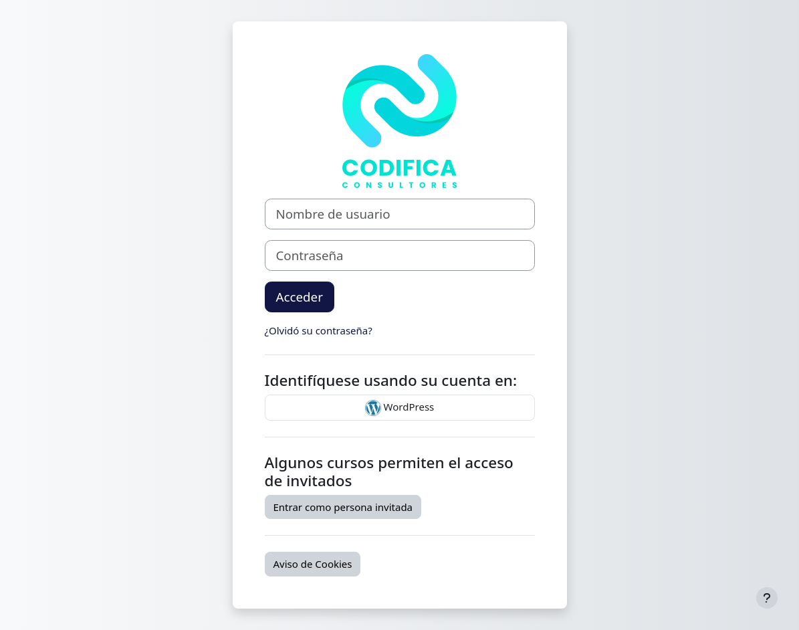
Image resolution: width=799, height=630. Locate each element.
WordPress (400, 408)
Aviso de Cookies (312, 563)
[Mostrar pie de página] (767, 598)
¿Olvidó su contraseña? (318, 330)
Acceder (299, 296)
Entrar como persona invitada (343, 507)
